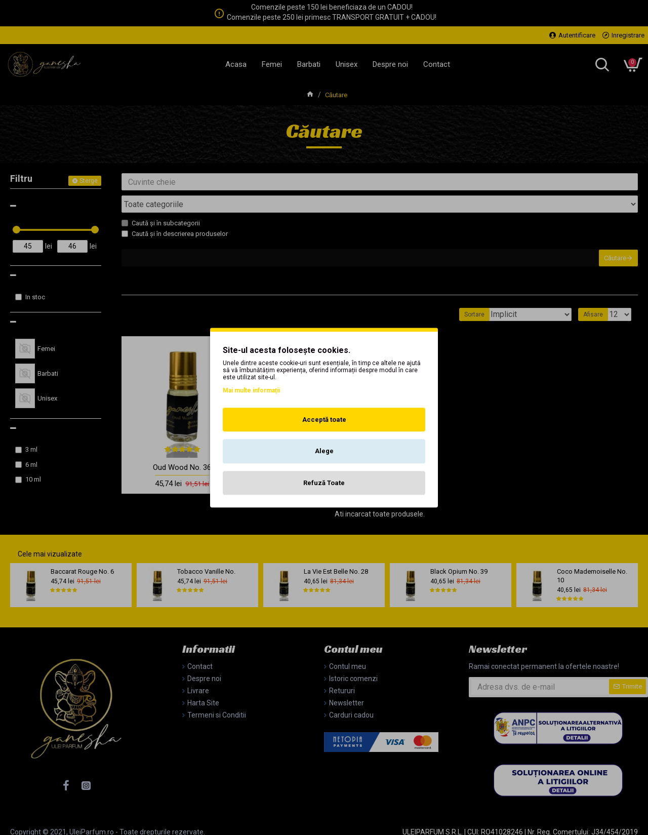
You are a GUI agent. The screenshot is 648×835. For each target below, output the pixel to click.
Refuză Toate (324, 483)
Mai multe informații (251, 390)
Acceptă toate (324, 419)
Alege (324, 451)
